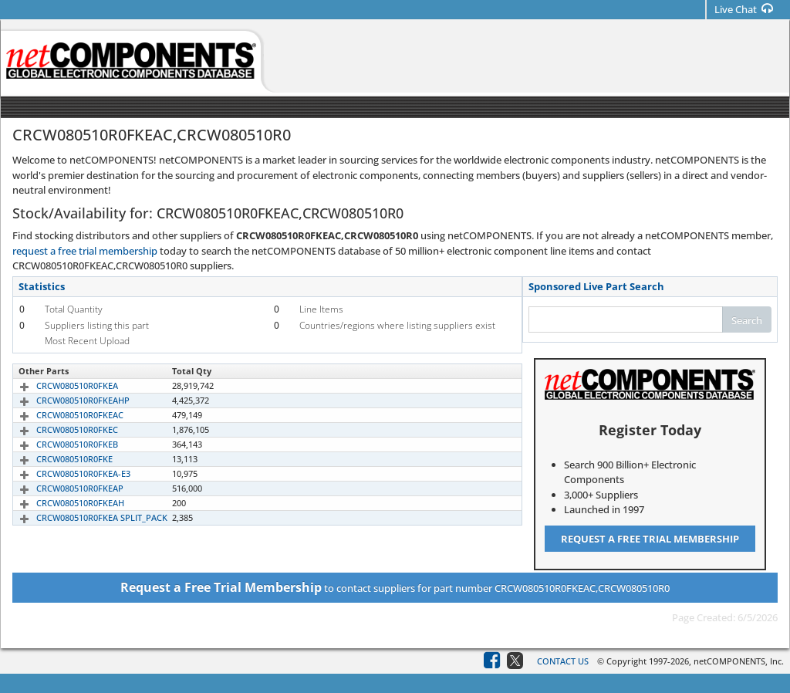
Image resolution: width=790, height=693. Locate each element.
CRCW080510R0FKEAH (62, 503)
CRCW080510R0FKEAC (62, 415)
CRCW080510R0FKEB (59, 444)
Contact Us (563, 661)
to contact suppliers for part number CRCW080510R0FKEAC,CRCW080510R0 (395, 587)
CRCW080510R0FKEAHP (65, 400)
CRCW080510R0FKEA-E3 (66, 473)
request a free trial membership (84, 251)
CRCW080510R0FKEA (59, 385)
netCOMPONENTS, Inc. (739, 661)
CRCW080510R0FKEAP (62, 488)
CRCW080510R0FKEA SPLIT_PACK (84, 517)
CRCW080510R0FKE (57, 459)
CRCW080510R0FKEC (59, 429)
